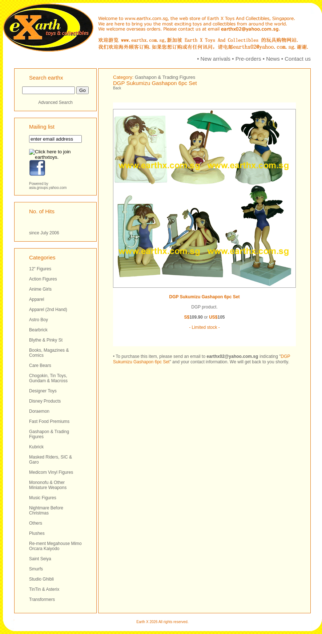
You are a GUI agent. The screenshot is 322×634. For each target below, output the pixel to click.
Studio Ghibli (41, 579)
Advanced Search (55, 102)
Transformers (42, 599)
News (273, 59)
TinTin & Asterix (44, 589)
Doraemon (39, 411)
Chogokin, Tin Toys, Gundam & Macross (48, 378)
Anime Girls (40, 289)
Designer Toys (43, 390)
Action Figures (43, 279)
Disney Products (45, 401)
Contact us (298, 59)
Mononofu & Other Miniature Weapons (48, 485)
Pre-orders (248, 59)
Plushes (37, 533)
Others (35, 523)
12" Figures (40, 268)
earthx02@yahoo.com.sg (232, 356)
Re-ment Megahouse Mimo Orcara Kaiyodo (55, 546)
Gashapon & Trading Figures (165, 77)
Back (117, 88)
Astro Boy (38, 319)
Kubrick (36, 446)
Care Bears (40, 365)
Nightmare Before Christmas (46, 510)
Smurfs (36, 569)
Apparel (36, 299)
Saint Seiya (40, 558)
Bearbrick (38, 329)
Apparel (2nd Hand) (48, 309)
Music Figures (42, 497)
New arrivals (216, 59)
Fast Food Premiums (49, 421)
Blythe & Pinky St (46, 340)
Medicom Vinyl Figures (51, 472)
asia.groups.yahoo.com (48, 188)
